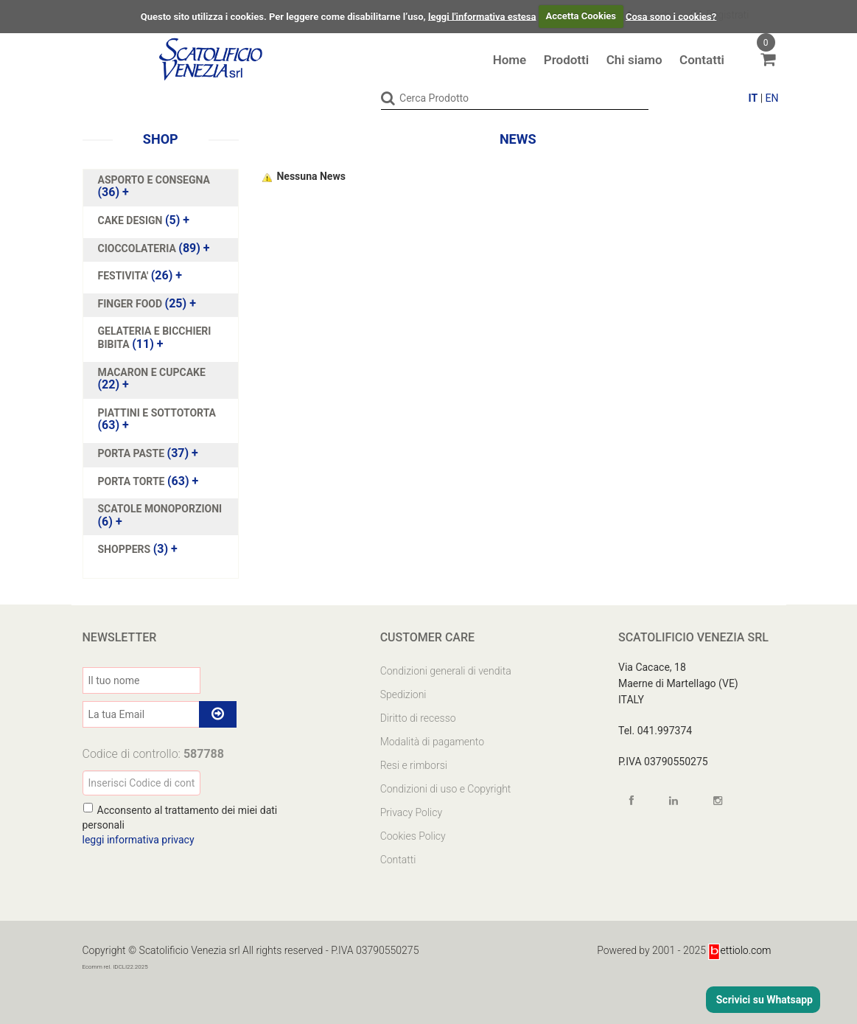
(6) (160, 515)
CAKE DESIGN (131, 220)
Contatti (701, 59)
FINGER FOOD (131, 304)
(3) (138, 549)
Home (510, 59)
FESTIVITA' (124, 276)
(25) (147, 303)
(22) (152, 378)
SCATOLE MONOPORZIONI (160, 509)
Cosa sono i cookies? (671, 15)
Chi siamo (634, 59)
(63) (157, 419)
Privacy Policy (411, 812)
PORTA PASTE (132, 453)
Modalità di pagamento (432, 742)
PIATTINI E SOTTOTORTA (157, 413)
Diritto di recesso (418, 718)
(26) (140, 275)
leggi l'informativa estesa (482, 15)
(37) (148, 453)
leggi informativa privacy (139, 840)
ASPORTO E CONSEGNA (154, 180)
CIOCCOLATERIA (138, 248)
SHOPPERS (125, 549)
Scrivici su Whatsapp (763, 1000)
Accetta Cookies (580, 15)
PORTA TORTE (132, 481)
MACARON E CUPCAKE (152, 372)
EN (772, 98)
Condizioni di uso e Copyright (445, 789)
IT (753, 98)
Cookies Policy (413, 836)
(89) (154, 248)
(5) (144, 220)
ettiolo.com (739, 950)
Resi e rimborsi (413, 765)
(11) (154, 337)
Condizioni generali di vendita (445, 671)
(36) (154, 186)
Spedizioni (403, 694)
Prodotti (566, 59)
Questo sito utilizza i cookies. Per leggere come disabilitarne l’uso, (283, 15)
